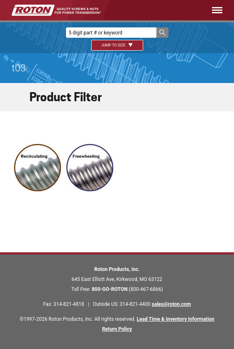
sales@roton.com (171, 304)
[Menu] (174, 10)
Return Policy (117, 329)
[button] (162, 32)
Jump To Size (117, 45)
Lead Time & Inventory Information (175, 319)
